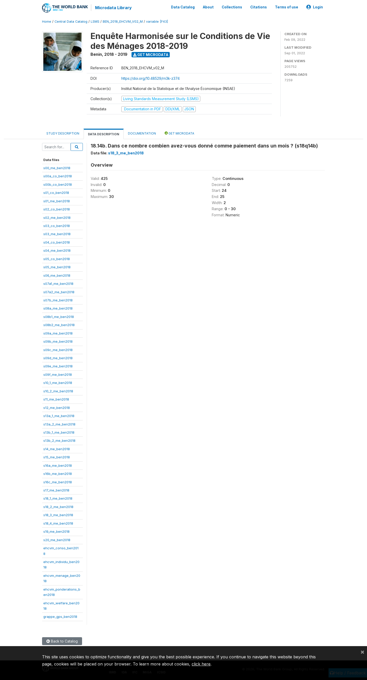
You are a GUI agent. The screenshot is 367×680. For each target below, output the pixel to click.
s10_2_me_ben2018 (58, 391)
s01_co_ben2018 (56, 193)
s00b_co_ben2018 (57, 184)
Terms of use (286, 7)
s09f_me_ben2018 (57, 374)
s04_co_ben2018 (56, 242)
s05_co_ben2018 (56, 259)
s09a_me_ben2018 (58, 333)
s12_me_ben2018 (56, 407)
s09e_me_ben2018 (58, 366)
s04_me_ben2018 (57, 250)
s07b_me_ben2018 (58, 300)
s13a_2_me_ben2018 (59, 424)
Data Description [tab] (103, 134)
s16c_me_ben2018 (57, 482)
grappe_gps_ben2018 (60, 617)
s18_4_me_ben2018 (58, 523)
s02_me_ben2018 (57, 217)
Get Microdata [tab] (179, 133)
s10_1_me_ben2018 (57, 383)
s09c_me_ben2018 (58, 350)
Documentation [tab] (142, 133)
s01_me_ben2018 (56, 201)
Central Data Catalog (71, 21)
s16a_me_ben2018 (57, 465)
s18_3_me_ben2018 (58, 515)
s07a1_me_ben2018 (58, 284)
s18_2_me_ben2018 (58, 507)
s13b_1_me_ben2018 (58, 432)
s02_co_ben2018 (56, 209)
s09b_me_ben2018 (58, 341)
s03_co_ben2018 (56, 226)
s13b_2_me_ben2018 (59, 440)
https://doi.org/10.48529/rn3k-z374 (150, 78)
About (208, 7)
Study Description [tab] (62, 133)
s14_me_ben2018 (56, 449)
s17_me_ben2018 (56, 490)
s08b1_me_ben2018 (58, 316)
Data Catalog (183, 7)
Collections (232, 7)
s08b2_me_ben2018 (59, 325)
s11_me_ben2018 (56, 399)
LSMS (95, 21)
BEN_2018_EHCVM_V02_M (123, 21)
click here (201, 663)
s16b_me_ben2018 (57, 474)
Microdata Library (113, 7)
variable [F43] (157, 21)
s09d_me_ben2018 (58, 358)
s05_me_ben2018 (57, 267)
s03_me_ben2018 (57, 234)
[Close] (362, 652)
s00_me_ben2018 (56, 168)
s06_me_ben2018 (56, 275)
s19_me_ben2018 (56, 531)
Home (46, 21)
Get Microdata (150, 54)
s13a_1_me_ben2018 (58, 416)
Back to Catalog (62, 641)
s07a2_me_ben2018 (58, 292)
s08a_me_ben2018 (58, 308)
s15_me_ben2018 (56, 457)
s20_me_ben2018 (56, 540)
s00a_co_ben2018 (57, 176)
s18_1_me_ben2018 (57, 498)
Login (314, 7)
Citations (258, 7)
